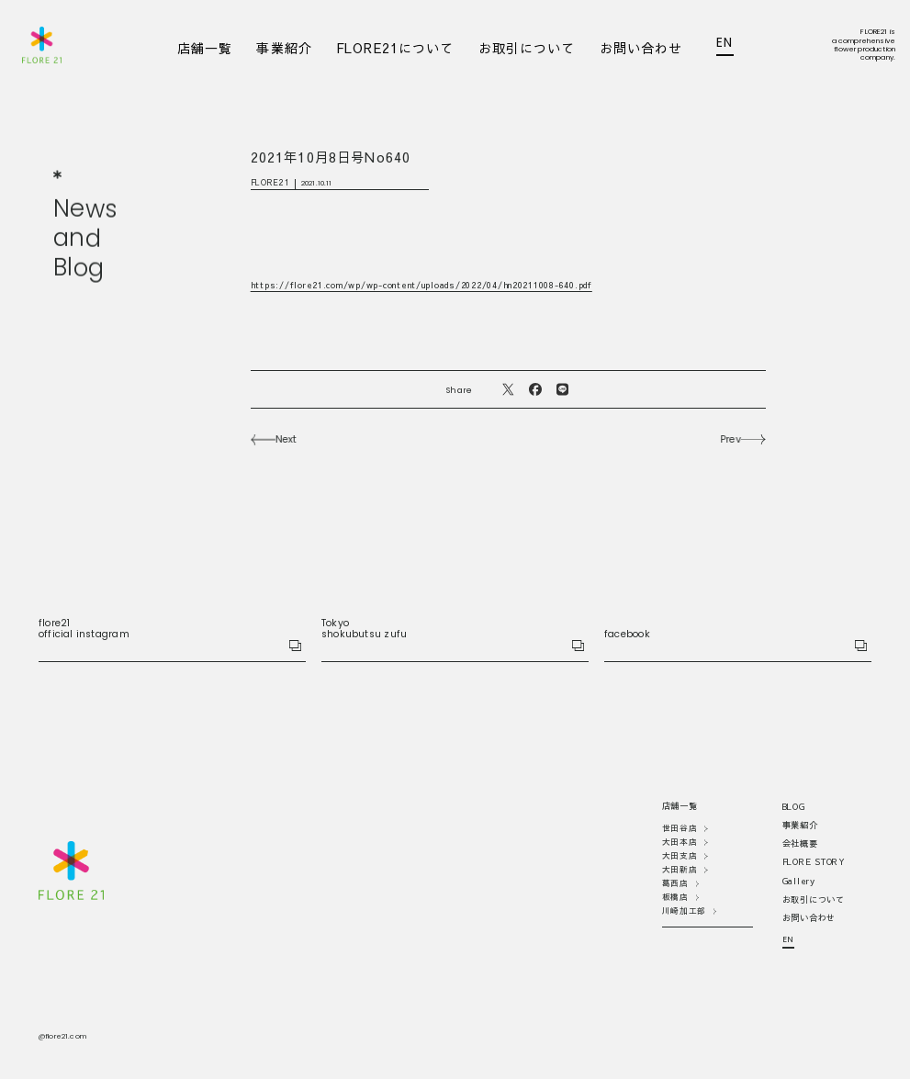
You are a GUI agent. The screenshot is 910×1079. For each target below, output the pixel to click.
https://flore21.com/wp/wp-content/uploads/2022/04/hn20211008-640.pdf (421, 285)
